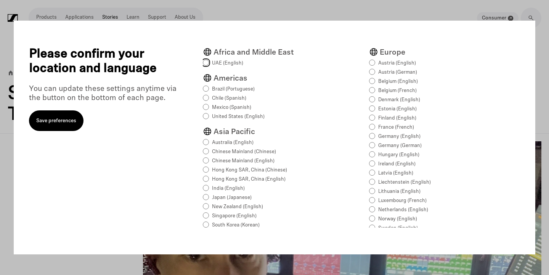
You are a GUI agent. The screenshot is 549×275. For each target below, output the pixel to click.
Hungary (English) (398, 154)
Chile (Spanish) (229, 98)
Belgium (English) (398, 81)
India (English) (228, 188)
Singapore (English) (234, 216)
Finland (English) (397, 118)
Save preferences (56, 120)
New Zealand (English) (237, 206)
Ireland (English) (397, 164)
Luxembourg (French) (402, 200)
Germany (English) (399, 136)
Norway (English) (397, 219)
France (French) (396, 127)
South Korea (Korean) (236, 225)
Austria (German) (397, 72)
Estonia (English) (397, 109)
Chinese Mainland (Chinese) (244, 151)
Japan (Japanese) (232, 197)
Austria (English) (397, 63)
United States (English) (238, 116)
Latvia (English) (395, 173)
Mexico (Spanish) (231, 107)
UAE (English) (227, 63)
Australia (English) (233, 142)
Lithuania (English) (399, 191)
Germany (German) (400, 145)
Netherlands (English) (403, 209)
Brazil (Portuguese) (233, 89)
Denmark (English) (399, 99)
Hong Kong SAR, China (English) (249, 179)
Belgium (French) (397, 90)
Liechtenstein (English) (404, 182)
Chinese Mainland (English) (243, 161)
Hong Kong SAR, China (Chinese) (249, 170)
